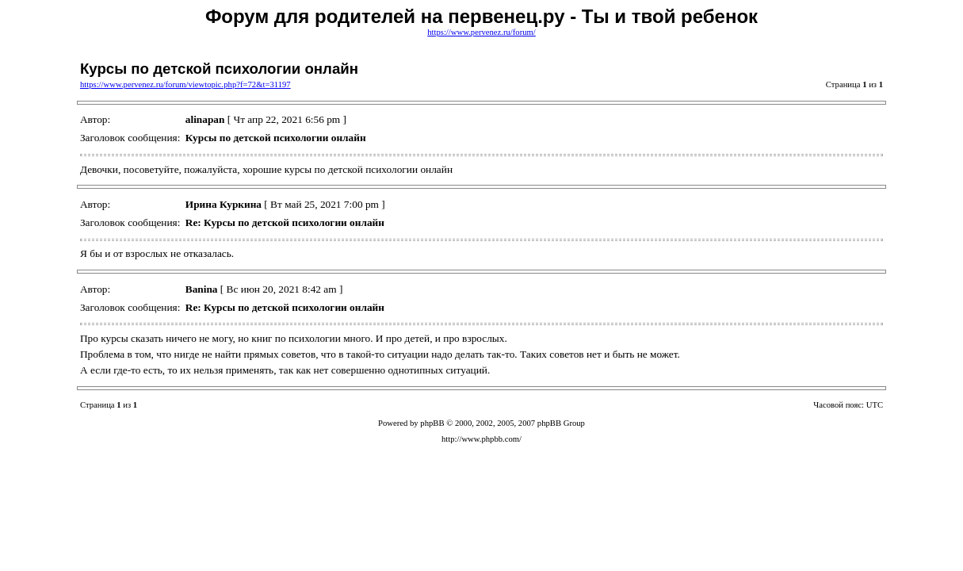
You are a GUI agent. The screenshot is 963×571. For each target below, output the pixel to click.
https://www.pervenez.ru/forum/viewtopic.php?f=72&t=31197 (185, 84)
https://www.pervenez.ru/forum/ (481, 32)
